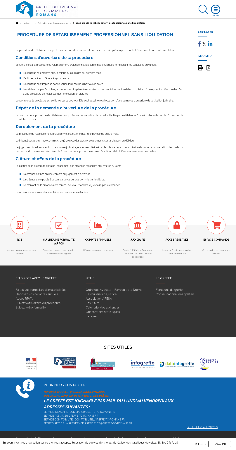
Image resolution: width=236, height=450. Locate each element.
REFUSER (200, 443)
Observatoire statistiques (103, 312)
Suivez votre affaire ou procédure (38, 303)
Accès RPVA (24, 298)
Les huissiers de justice (101, 294)
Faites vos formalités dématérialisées (41, 290)
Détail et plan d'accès (202, 427)
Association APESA (99, 298)
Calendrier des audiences (103, 307)
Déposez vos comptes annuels (37, 294)
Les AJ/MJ (93, 303)
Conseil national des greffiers (175, 294)
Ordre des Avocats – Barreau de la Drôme (114, 290)
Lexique (91, 316)
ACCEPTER (221, 443)
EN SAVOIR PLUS (168, 442)
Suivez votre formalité (31, 307)
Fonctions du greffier (169, 290)
